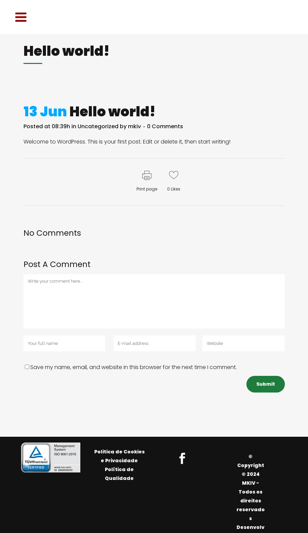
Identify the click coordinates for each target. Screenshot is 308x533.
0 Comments (165, 126)
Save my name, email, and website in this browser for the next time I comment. (133, 367)
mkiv (134, 126)
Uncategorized (98, 126)
